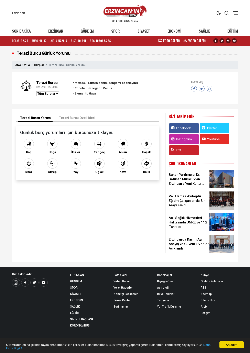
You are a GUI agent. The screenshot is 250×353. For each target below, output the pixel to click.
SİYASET (144, 31)
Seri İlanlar (120, 306)
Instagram (181, 139)
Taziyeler (163, 300)
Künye (205, 275)
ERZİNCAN (55, 31)
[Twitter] (34, 282)
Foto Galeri (120, 275)
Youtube (211, 139)
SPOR (115, 31)
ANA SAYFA (22, 65)
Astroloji (163, 287)
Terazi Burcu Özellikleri (77, 118)
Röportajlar (164, 275)
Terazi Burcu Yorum (35, 118)
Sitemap (206, 294)
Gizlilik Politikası (212, 281)
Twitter (209, 128)
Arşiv (204, 306)
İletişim (205, 313)
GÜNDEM (87, 31)
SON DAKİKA (21, 31)
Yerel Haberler (123, 287)
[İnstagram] (16, 282)
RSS (176, 150)
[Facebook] (25, 282)
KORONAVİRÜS (80, 325)
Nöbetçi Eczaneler (125, 294)
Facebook (181, 128)
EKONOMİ (174, 31)
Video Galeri (121, 281)
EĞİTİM (232, 31)
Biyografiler (165, 281)
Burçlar (39, 65)
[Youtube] (44, 282)
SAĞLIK (204, 31)
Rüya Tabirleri (166, 294)
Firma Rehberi (122, 300)
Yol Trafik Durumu (169, 306)
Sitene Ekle (208, 300)
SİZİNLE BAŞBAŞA (82, 319)
